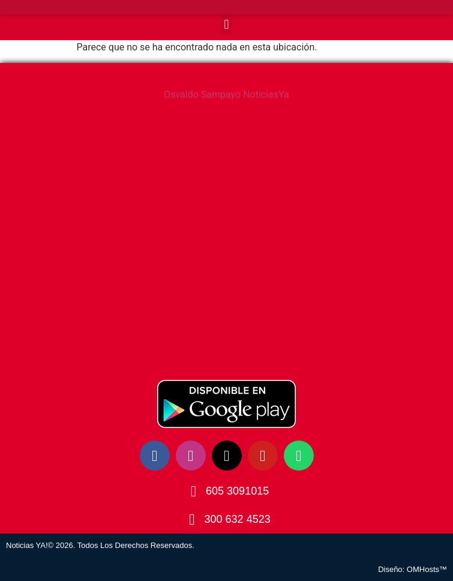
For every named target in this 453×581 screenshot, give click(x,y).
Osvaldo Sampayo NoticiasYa (226, 94)
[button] (226, 24)
